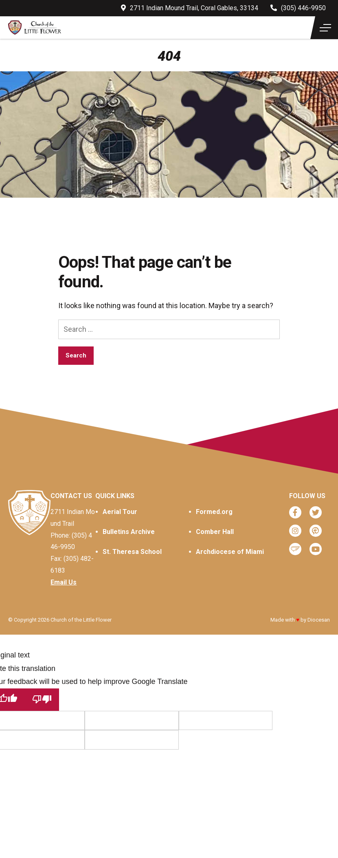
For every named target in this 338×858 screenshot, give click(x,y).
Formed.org (214, 512)
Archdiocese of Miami (230, 552)
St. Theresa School (132, 552)
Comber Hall (215, 532)
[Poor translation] (42, 699)
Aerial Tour (120, 512)
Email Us (63, 582)
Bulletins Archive (129, 532)
